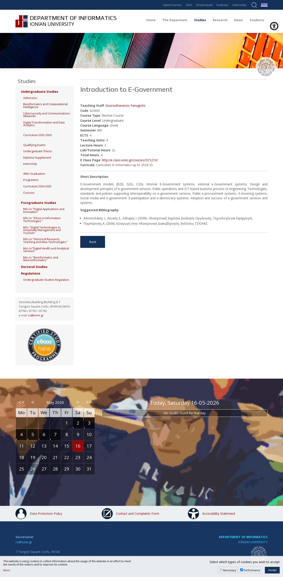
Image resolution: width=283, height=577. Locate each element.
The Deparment (174, 20)
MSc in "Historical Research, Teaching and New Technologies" (45, 240)
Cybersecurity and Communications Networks (46, 115)
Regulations (30, 273)
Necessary (229, 570)
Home (151, 20)
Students (257, 20)
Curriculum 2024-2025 (37, 186)
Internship (239, 5)
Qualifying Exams (34, 145)
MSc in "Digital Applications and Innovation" (43, 210)
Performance (252, 570)
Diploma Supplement (37, 157)
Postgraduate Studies (38, 203)
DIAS (189, 5)
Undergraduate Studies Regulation (46, 280)
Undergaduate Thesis (37, 151)
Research (220, 20)
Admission (30, 98)
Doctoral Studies (34, 267)
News (238, 20)
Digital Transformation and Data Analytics (44, 124)
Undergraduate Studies (39, 91)
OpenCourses (172, 5)
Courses (28, 193)
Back (92, 242)
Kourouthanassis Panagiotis (125, 105)
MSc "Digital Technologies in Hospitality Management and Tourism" (42, 230)
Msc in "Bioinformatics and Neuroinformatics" (40, 259)
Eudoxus (222, 5)
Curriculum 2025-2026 (37, 135)
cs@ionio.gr (36, 315)
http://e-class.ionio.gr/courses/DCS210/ (130, 160)
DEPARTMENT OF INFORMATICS (243, 537)
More (6, 570)
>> (89, 402)
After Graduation (34, 174)
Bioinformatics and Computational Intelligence (45, 105)
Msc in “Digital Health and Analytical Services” (46, 250)
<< (21, 402)
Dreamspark (204, 5)
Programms (30, 180)
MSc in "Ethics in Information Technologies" (42, 219)
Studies (200, 20)
